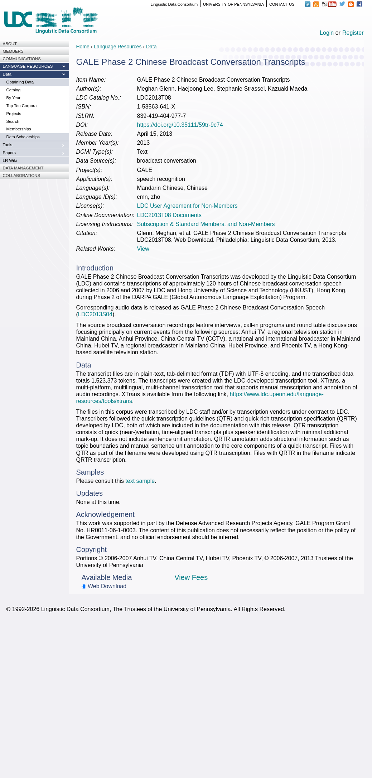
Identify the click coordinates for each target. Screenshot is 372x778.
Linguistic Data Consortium (174, 4)
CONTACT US (282, 4)
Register (353, 33)
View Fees (191, 577)
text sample (140, 481)
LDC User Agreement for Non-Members (187, 206)
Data (151, 46)
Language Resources (117, 46)
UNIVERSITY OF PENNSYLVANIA (233, 4)
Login (327, 33)
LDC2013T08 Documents (169, 215)
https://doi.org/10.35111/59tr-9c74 (180, 125)
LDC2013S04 (95, 314)
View (143, 249)
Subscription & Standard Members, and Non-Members (206, 224)
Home (83, 46)
